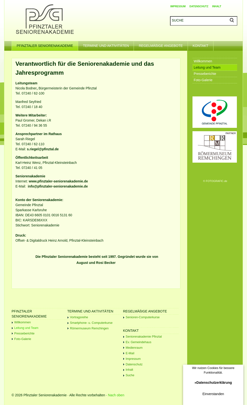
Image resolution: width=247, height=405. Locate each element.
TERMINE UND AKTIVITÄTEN (108, 44)
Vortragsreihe (79, 317)
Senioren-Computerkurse (143, 317)
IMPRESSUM (178, 6)
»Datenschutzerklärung (213, 382)
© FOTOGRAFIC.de (215, 181)
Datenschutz (134, 364)
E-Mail (130, 353)
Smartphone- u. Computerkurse (91, 323)
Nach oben (116, 395)
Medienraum (134, 347)
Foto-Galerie (22, 339)
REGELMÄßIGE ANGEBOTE (163, 44)
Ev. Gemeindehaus (138, 342)
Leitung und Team (26, 328)
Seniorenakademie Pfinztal (144, 336)
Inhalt (129, 369)
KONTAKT (203, 44)
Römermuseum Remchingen (89, 328)
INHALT (216, 6)
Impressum (133, 359)
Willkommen (22, 322)
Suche (130, 375)
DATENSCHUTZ (199, 6)
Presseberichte (24, 333)
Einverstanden (213, 394)
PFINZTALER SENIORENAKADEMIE (47, 44)
